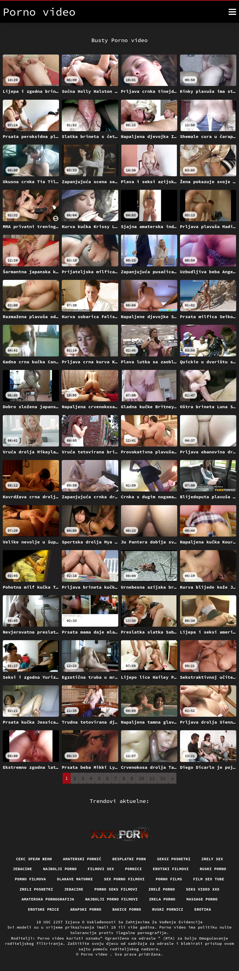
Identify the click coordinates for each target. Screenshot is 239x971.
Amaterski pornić (82, 858)
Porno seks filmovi (116, 888)
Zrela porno (162, 899)
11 (152, 778)
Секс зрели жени (33, 858)
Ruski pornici (168, 909)
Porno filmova (30, 879)
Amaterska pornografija (47, 899)
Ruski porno (213, 868)
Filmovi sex (100, 868)
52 (163, 778)
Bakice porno (126, 909)
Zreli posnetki (36, 888)
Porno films (169, 879)
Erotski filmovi (171, 868)
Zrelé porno (162, 888)
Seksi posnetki (174, 858)
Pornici (133, 868)
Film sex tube (209, 879)
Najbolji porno (60, 868)
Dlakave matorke (75, 879)
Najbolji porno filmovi (111, 899)
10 (141, 778)
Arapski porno (85, 909)
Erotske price (43, 909)
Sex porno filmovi (124, 879)
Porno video (95, 954)
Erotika (203, 909)
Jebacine (22, 868)
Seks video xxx (203, 888)
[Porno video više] (232, 12)
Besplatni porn (129, 858)
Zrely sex (213, 858)
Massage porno (202, 899)
